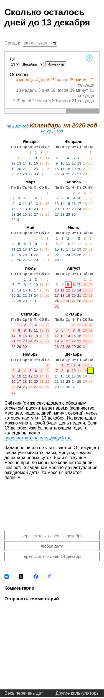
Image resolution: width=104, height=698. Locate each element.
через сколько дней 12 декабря (51, 536)
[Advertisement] (52, 502)
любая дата (52, 547)
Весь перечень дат (23, 694)
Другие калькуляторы (77, 694)
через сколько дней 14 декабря (51, 557)
